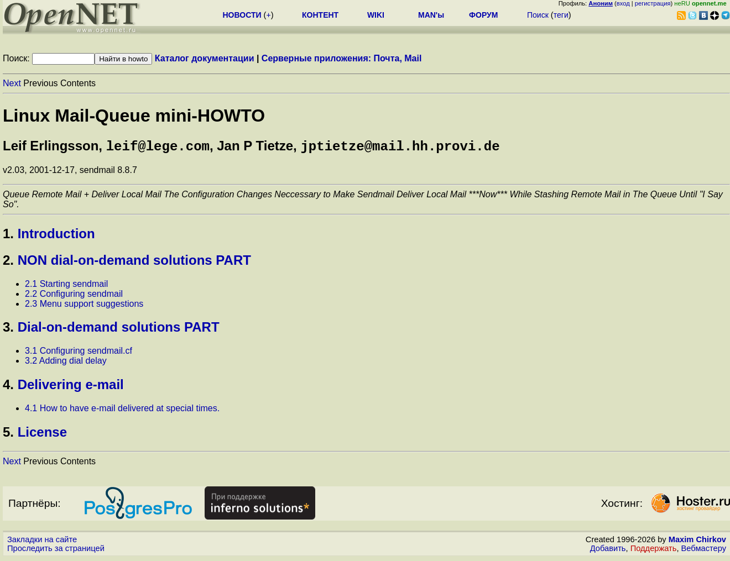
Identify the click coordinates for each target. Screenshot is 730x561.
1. (8, 235)
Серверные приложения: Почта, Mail (342, 58)
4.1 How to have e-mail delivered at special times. (122, 410)
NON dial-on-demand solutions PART (134, 262)
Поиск (538, 15)
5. (8, 434)
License (42, 434)
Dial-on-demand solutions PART (119, 329)
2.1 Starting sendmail (66, 286)
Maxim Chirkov (697, 541)
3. (8, 329)
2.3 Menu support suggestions (84, 306)
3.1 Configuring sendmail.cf (78, 353)
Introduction (56, 235)
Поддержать (653, 550)
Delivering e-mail (71, 386)
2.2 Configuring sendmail (74, 296)
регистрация (653, 3)
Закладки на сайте (42, 541)
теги (561, 15)
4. (8, 386)
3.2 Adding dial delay (66, 363)
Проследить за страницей (56, 550)
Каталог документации (204, 58)
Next (12, 83)
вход (623, 3)
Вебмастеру (703, 550)
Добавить (608, 550)
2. (8, 262)
